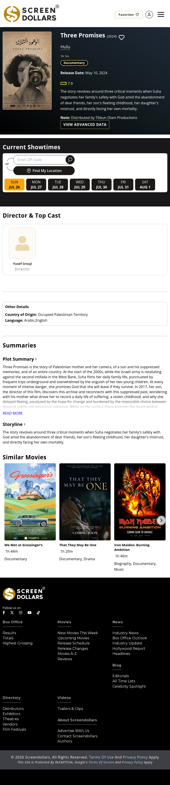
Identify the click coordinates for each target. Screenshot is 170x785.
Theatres (11, 719)
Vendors (10, 724)
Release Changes (73, 648)
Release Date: (72, 72)
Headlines (121, 654)
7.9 (70, 83)
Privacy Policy (136, 757)
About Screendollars (77, 720)
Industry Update (127, 643)
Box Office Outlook (129, 638)
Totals (8, 638)
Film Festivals (14, 729)
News (117, 622)
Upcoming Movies (73, 638)
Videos (64, 698)
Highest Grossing (18, 643)
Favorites (129, 14)
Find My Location (44, 170)
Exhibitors (11, 714)
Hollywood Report (128, 648)
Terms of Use (102, 757)
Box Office (13, 622)
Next (161, 520)
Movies (64, 622)
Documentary (74, 63)
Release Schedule (74, 643)
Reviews (65, 659)
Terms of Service (101, 762)
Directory (12, 698)
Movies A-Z (67, 654)
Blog (116, 665)
